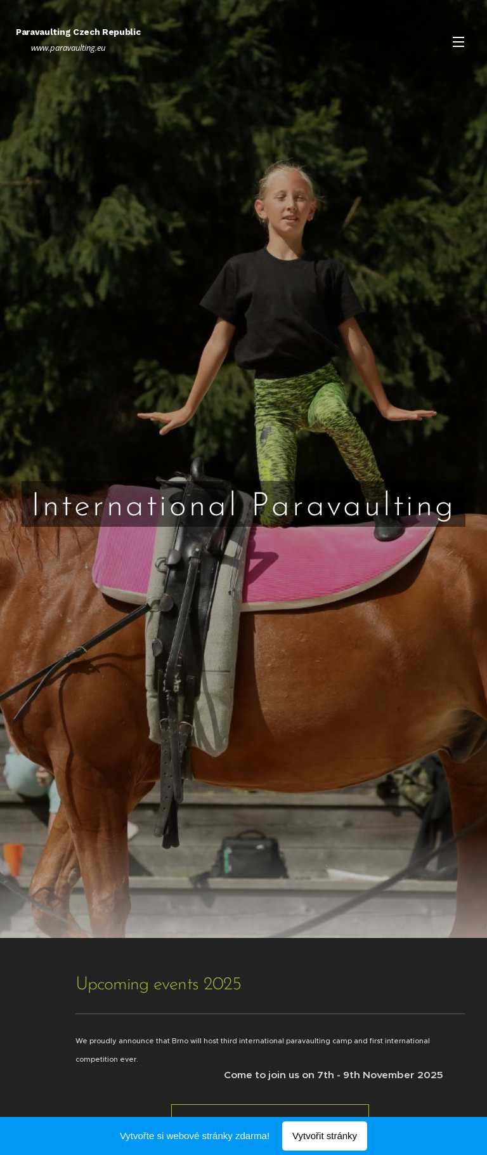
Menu (458, 42)
